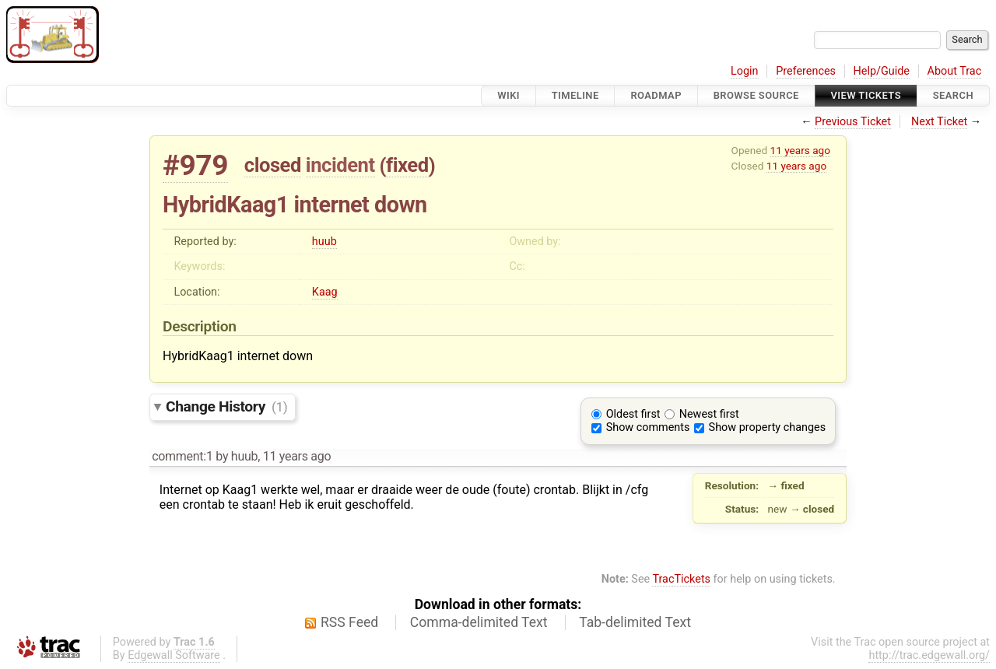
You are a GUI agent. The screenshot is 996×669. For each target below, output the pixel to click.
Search (953, 95)
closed (272, 165)
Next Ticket (939, 121)
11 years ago (800, 150)
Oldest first (633, 414)
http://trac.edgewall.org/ (929, 655)
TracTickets (681, 579)
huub (324, 241)
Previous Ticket (853, 121)
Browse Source (756, 95)
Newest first (709, 414)
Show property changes (767, 427)
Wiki (508, 95)
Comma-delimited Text (479, 622)
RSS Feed (349, 622)
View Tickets (866, 95)
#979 (195, 165)
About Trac (955, 71)
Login (745, 71)
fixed (407, 165)
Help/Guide (882, 71)
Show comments (648, 427)
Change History (226, 406)
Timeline (575, 95)
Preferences (806, 71)
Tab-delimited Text (635, 622)
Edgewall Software (174, 655)
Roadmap (656, 95)
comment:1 (182, 456)
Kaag (325, 292)
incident (340, 165)
